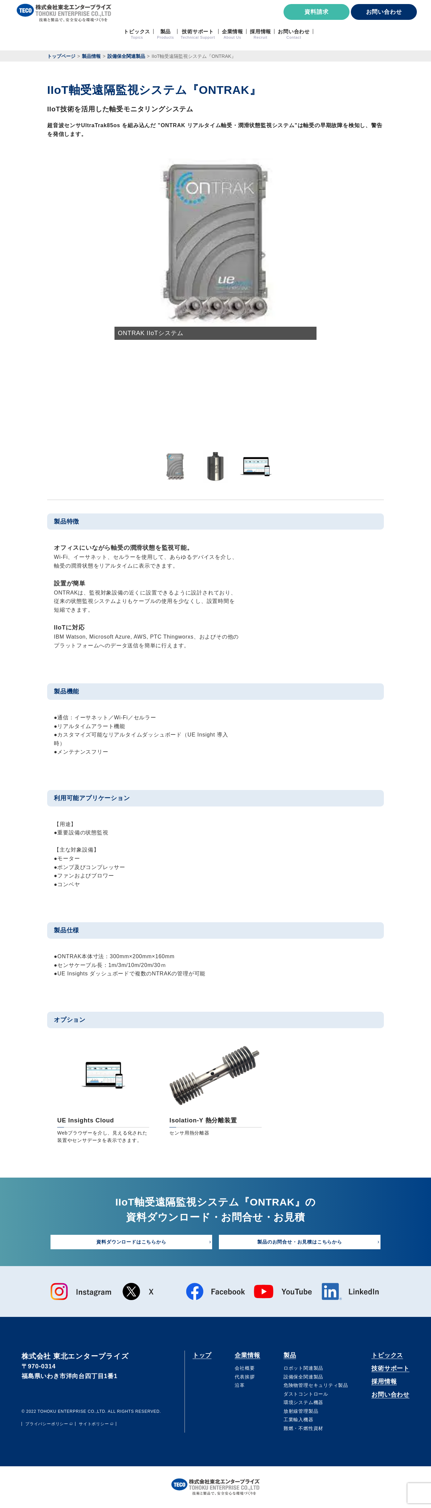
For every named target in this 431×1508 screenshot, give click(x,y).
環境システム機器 (303, 1403)
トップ (202, 1355)
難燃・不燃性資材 (303, 1429)
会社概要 (244, 1368)
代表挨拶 (244, 1377)
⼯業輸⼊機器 (298, 1420)
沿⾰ (239, 1386)
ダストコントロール (305, 1394)
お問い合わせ (384, 12)
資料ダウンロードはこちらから (131, 1242)
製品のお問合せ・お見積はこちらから (299, 1242)
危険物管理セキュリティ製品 (315, 1386)
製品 (289, 1355)
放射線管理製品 (300, 1411)
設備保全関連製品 (303, 1377)
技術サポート (389, 1368)
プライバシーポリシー (46, 1424)
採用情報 (382, 1382)
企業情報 (247, 1355)
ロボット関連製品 (303, 1368)
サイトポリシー (94, 1424)
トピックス (386, 1355)
